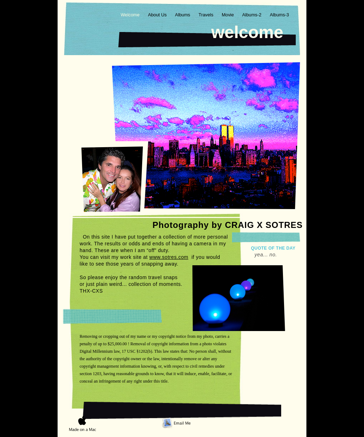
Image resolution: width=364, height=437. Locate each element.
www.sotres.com (168, 257)
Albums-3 (279, 14)
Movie (228, 14)
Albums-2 (252, 14)
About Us (158, 14)
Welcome (131, 14)
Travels (207, 14)
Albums (183, 14)
